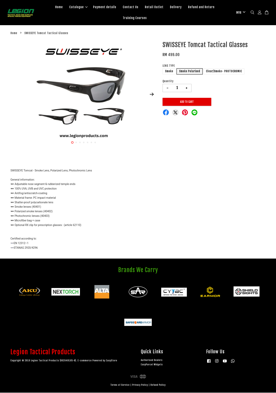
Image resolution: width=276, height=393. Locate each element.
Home (59, 7)
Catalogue (78, 7)
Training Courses (135, 18)
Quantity (168, 81)
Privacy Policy (140, 385)
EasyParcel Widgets (152, 364)
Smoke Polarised (189, 71)
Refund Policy (158, 385)
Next (151, 95)
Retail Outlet (154, 7)
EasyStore (111, 360)
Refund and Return (201, 7)
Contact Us (130, 7)
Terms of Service (120, 385)
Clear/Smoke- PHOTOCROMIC (224, 71)
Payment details (104, 7)
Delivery (176, 7)
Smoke (169, 71)
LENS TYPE (169, 66)
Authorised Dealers (152, 360)
